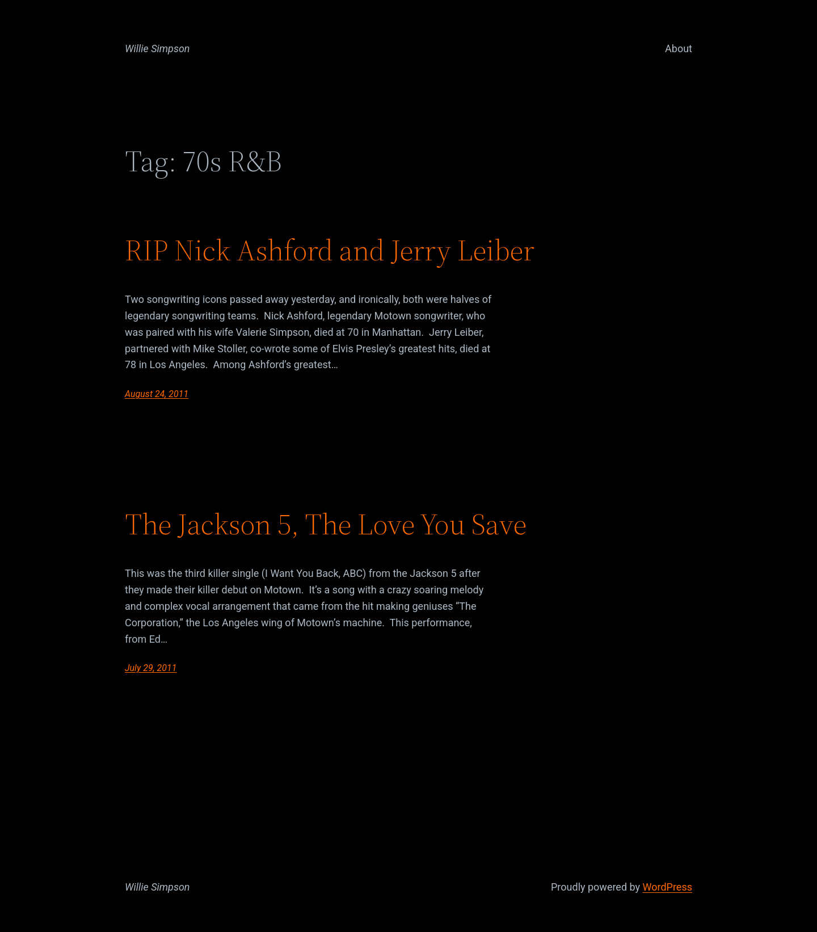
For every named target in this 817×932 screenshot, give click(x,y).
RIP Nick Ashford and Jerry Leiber (329, 250)
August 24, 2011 (156, 394)
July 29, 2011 (150, 668)
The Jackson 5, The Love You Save (326, 524)
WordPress (667, 887)
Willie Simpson (157, 48)
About (678, 48)
